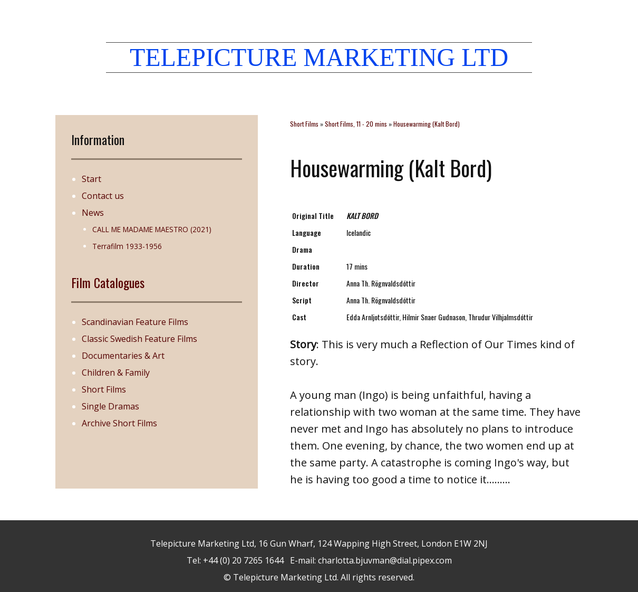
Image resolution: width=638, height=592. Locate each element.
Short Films (104, 389)
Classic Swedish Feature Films (139, 339)
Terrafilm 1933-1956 (127, 246)
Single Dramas (110, 406)
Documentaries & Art (123, 355)
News (93, 212)
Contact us (103, 196)
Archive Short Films (119, 423)
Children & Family (116, 372)
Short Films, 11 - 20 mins (356, 123)
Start (91, 179)
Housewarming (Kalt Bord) (426, 123)
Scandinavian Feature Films (135, 322)
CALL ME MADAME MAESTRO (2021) (151, 229)
